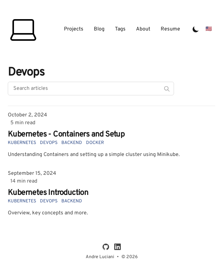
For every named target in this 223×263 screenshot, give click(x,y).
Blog (99, 29)
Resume (170, 29)
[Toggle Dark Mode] (196, 29)
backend (71, 143)
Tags (120, 29)
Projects (73, 29)
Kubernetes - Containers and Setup (66, 134)
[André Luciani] (24, 29)
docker (95, 143)
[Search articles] (91, 88)
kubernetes (22, 143)
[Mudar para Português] (209, 29)
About (143, 29)
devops (48, 143)
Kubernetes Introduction (48, 193)
